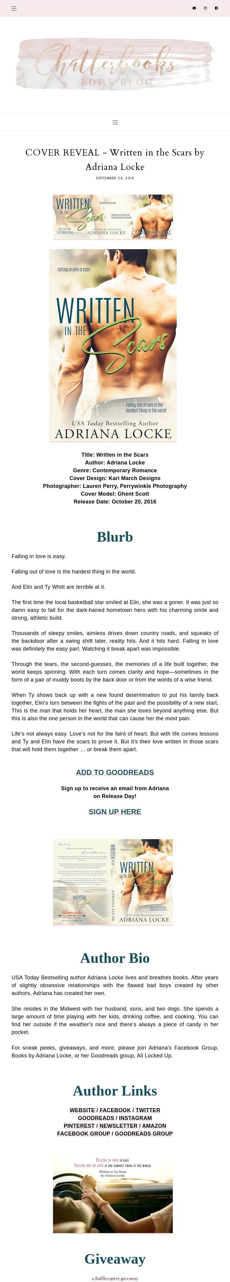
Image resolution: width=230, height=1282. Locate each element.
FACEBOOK (115, 1110)
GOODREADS (96, 1118)
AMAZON (154, 1126)
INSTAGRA (135, 1118)
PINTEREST (79, 1126)
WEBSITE (82, 1110)
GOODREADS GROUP (144, 1134)
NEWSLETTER (118, 1126)
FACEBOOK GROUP (83, 1134)
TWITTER (148, 1110)
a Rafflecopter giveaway (115, 1278)
